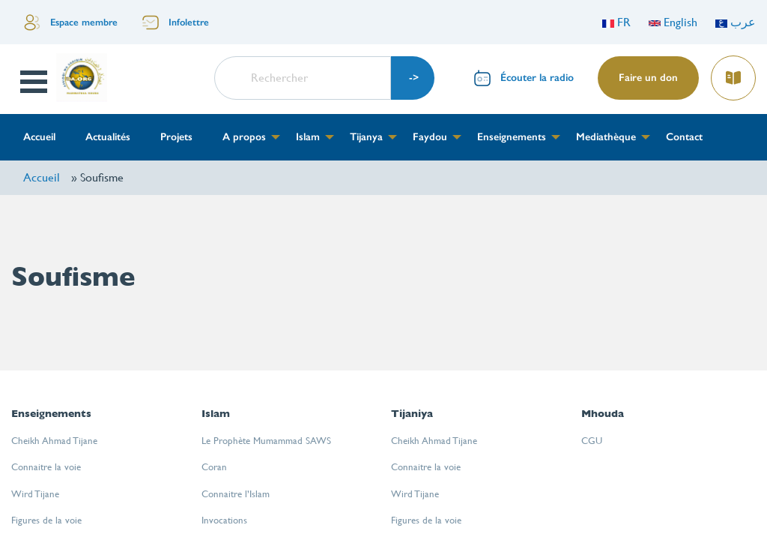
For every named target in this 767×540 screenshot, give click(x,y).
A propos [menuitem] (244, 136)
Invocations (224, 520)
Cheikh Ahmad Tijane (54, 440)
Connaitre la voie (46, 466)
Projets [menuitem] (176, 136)
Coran (214, 466)
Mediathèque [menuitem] (606, 136)
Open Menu (35, 81)
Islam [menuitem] (308, 136)
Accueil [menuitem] (39, 136)
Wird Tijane (35, 494)
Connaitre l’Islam (235, 494)
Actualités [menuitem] (107, 136)
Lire (733, 73)
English (673, 22)
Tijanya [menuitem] (366, 136)
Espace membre (84, 22)
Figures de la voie (46, 520)
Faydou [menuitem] (430, 136)
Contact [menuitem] (684, 136)
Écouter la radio (537, 77)
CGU (591, 440)
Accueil (41, 177)
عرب (735, 22)
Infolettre (189, 22)
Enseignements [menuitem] (511, 136)
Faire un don (648, 77)
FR (616, 22)
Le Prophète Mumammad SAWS (266, 440)
